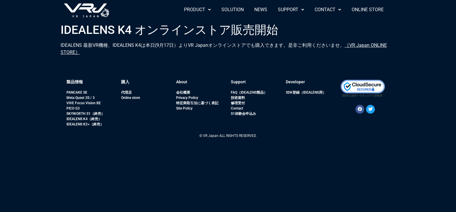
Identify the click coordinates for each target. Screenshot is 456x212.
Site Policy (184, 108)
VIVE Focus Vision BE (83, 103)
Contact (237, 108)
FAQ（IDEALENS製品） (249, 92)
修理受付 (238, 103)
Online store (130, 98)
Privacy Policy (187, 98)
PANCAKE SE (76, 92)
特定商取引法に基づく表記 (197, 103)
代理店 (126, 92)
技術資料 (238, 98)
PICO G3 (73, 108)
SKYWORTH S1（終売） (85, 114)
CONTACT (328, 9)
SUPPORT (291, 9)
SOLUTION (232, 9)
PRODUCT (197, 9)
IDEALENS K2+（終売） (85, 124)
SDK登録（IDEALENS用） (306, 92)
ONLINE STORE (368, 9)
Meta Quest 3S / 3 (80, 98)
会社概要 (183, 92)
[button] (197, 9)
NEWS (260, 9)
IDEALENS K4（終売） (84, 119)
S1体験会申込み (243, 114)
